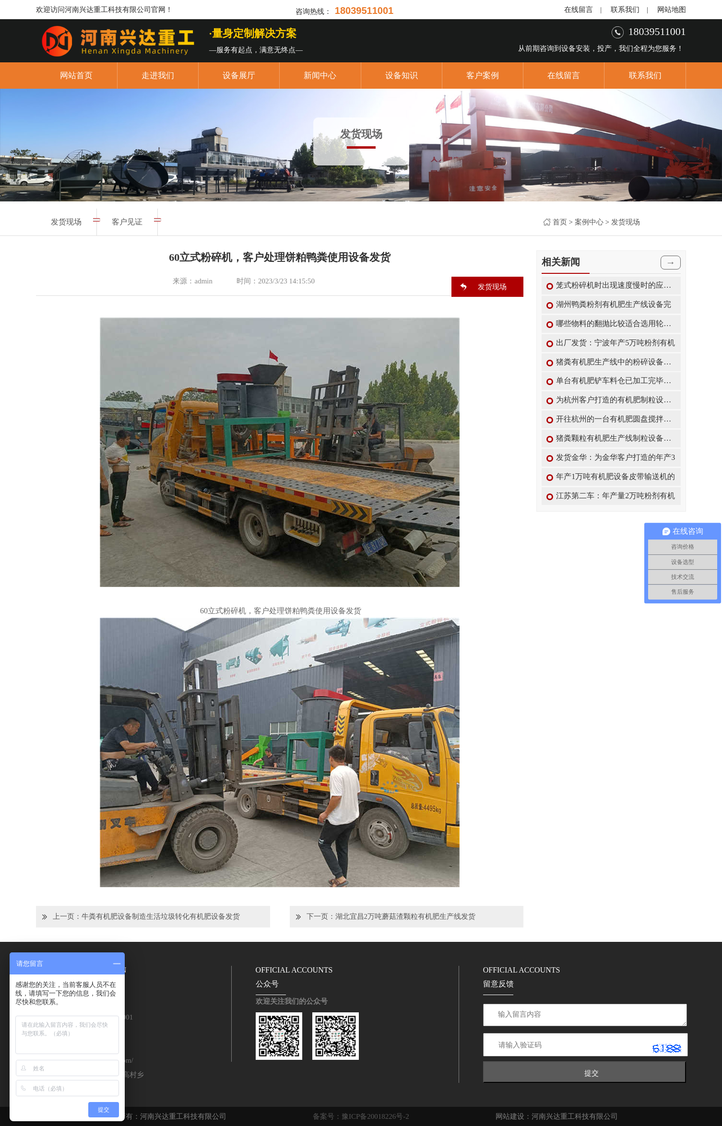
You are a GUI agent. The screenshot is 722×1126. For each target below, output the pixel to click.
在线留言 (578, 9)
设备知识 (401, 75)
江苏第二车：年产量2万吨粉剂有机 (615, 496)
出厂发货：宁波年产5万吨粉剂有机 (615, 343)
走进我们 (158, 75)
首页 (560, 222)
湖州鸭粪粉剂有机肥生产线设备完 (613, 304)
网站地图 (671, 9)
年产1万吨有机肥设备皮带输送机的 (615, 476)
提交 (591, 1073)
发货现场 (625, 222)
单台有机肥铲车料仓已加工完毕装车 (616, 380)
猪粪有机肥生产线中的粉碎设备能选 (616, 362)
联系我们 (625, 9)
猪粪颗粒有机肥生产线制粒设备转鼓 (616, 438)
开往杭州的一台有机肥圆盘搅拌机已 (616, 419)
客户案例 (482, 75)
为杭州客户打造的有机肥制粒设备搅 (616, 400)
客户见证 (127, 222)
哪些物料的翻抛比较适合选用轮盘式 (616, 323)
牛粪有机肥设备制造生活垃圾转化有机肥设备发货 (161, 916)
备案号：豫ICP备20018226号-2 (361, 1116)
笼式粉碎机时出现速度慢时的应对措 (616, 285)
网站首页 (76, 75)
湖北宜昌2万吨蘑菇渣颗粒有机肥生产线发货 (405, 916)
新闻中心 (320, 75)
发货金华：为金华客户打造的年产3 (615, 457)
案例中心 (589, 222)
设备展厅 (239, 75)
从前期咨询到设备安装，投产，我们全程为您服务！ (601, 48)
